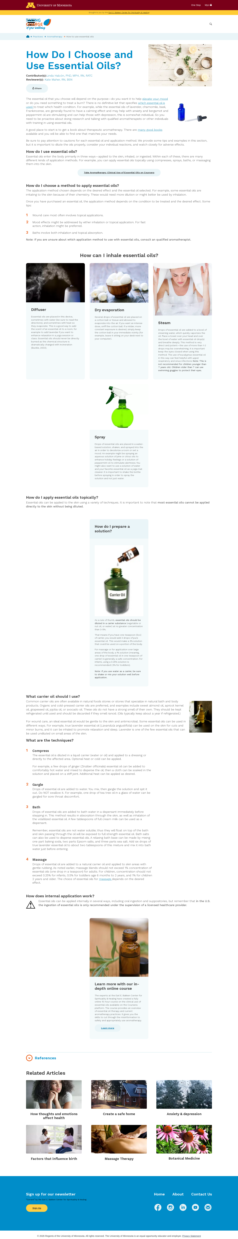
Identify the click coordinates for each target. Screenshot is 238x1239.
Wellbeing (128, 24)
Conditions (143, 24)
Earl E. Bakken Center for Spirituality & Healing (129, 12)
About (178, 1194)
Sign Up (36, 1208)
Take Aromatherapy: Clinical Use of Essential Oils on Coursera (119, 172)
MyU (208, 5)
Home (27, 36)
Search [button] (211, 24)
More (203, 24)
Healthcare (190, 24)
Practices (38, 36)
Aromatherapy (54, 36)
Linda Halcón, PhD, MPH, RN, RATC (69, 75)
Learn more (107, 1028)
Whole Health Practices (166, 24)
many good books (150, 129)
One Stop (196, 5)
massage (105, 879)
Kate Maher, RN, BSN (58, 79)
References (45, 1058)
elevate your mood (155, 98)
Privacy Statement (191, 1236)
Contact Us (201, 1194)
